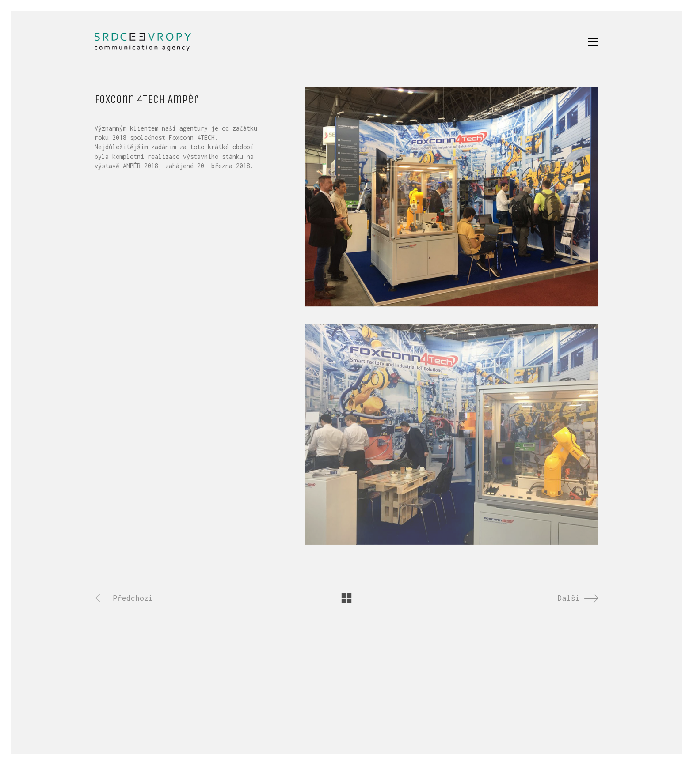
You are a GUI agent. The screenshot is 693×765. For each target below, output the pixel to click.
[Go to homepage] (143, 42)
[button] (593, 42)
